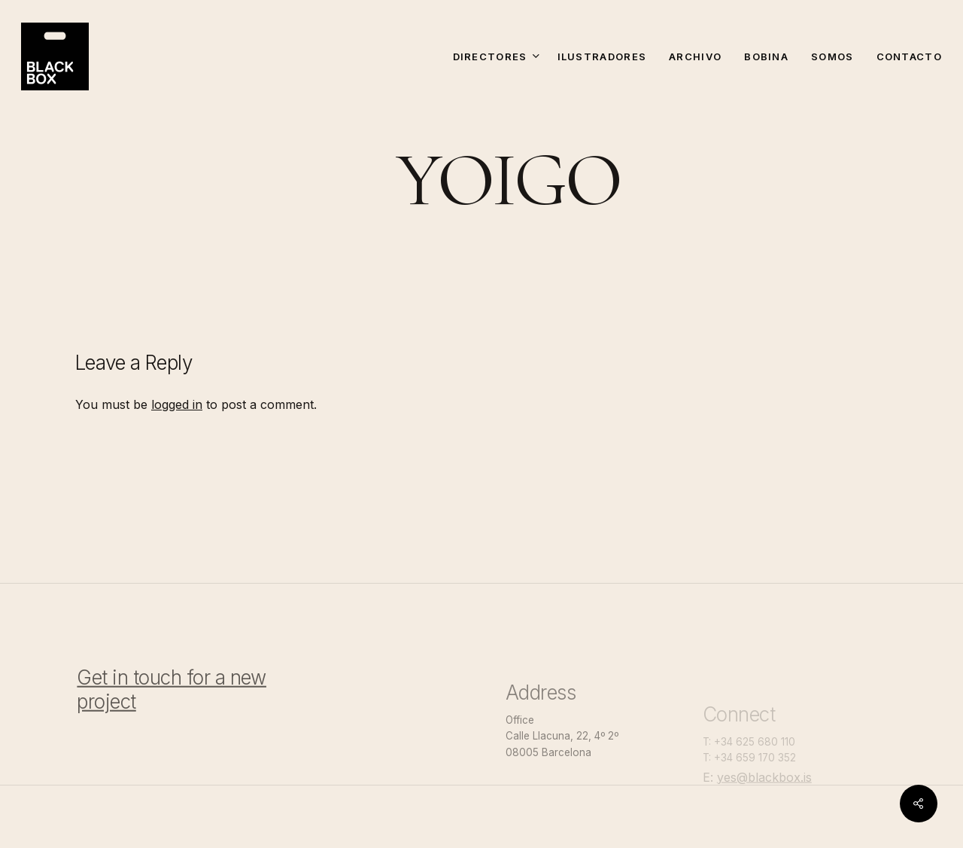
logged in (176, 404)
